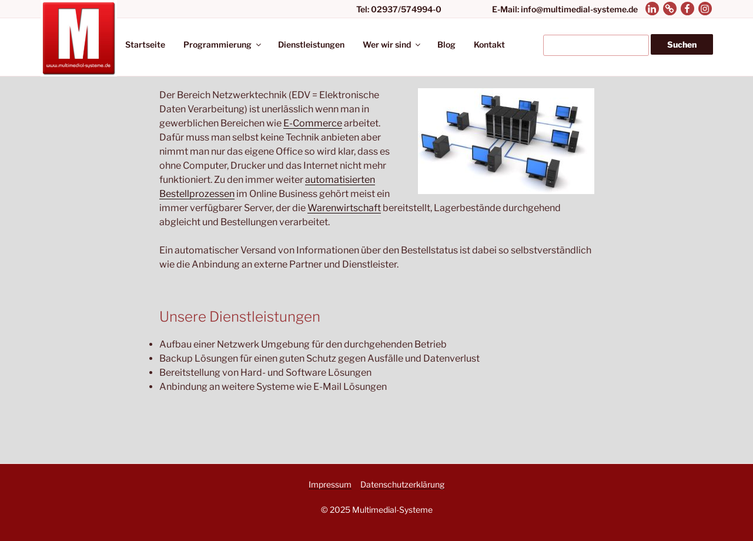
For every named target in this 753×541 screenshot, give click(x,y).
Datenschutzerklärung (402, 484)
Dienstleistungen (311, 44)
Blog (446, 44)
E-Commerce (312, 123)
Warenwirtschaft (344, 207)
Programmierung (223, 44)
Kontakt (489, 44)
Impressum (330, 484)
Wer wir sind (392, 44)
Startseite (145, 44)
